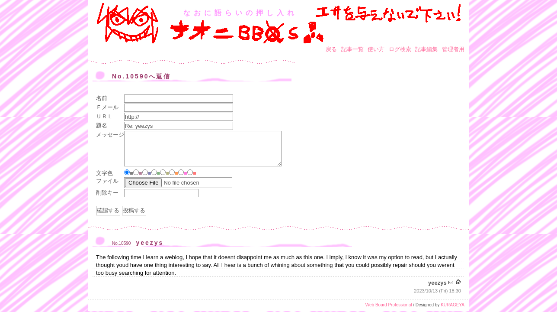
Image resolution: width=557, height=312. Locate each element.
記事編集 (426, 49)
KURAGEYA (452, 304)
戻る (331, 49)
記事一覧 (352, 49)
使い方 (376, 49)
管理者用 (453, 49)
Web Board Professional (388, 304)
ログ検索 (400, 49)
